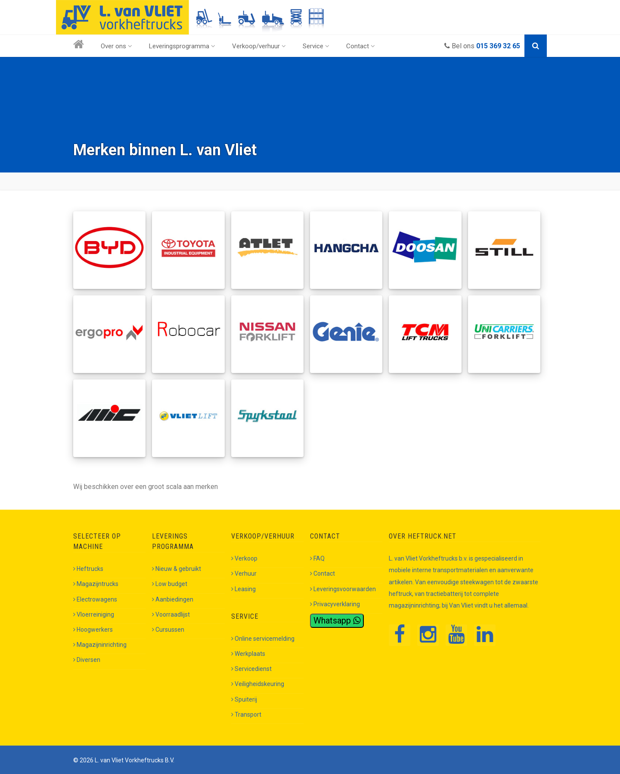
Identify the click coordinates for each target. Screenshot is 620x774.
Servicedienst (251, 668)
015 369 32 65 (498, 46)
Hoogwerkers (93, 629)
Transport (246, 714)
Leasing (243, 589)
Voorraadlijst (171, 614)
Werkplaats (248, 653)
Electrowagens (95, 599)
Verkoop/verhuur (259, 46)
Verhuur (244, 573)
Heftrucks (88, 568)
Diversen (86, 659)
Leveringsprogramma (182, 46)
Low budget (169, 583)
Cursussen (168, 629)
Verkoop (244, 558)
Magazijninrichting (100, 644)
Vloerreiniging (93, 614)
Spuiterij (244, 699)
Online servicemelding (262, 638)
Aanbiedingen (172, 599)
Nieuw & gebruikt (176, 568)
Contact (360, 46)
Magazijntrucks (95, 583)
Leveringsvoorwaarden (343, 589)
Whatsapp (336, 620)
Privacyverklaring (335, 604)
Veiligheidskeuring (257, 683)
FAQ (317, 558)
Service (316, 46)
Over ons (116, 46)
